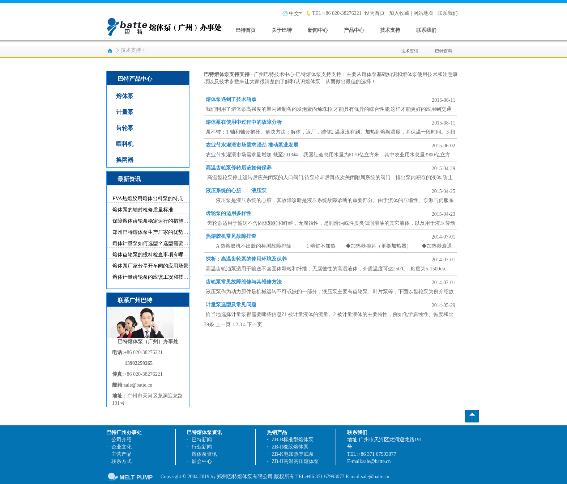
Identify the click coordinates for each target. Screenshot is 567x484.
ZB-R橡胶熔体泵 (290, 447)
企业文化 (121, 447)
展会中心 (202, 461)
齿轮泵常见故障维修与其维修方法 (244, 282)
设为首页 (374, 13)
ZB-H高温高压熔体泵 (295, 461)
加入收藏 (399, 13)
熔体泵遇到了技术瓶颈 (231, 99)
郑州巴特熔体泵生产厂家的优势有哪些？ (158, 232)
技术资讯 (409, 47)
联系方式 (121, 461)
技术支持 (390, 30)
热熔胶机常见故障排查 (231, 236)
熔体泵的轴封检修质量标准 (142, 209)
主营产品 (121, 454)
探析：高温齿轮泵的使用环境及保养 (246, 259)
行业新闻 (202, 447)
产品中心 (354, 30)
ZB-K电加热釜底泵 (293, 454)
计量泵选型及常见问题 (231, 304)
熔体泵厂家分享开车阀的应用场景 (150, 266)
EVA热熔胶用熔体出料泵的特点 (147, 198)
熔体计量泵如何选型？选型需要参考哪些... (160, 243)
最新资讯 (129, 179)
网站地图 (423, 13)
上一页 (223, 324)
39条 (209, 324)
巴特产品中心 (135, 79)
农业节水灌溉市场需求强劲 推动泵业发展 (252, 145)
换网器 (124, 160)
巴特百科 (443, 47)
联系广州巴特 (135, 300)
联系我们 (448, 13)
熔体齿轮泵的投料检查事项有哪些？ (152, 254)
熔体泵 (124, 96)
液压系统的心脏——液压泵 (236, 190)
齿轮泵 (124, 128)
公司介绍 (121, 439)
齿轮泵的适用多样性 (228, 213)
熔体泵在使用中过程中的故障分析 (244, 122)
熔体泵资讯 (204, 454)
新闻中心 (318, 30)
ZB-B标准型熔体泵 (293, 439)
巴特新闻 (202, 439)
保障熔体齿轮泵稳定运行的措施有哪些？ (158, 221)
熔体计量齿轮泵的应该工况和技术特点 (155, 277)
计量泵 (124, 112)
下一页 (254, 324)
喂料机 (124, 144)
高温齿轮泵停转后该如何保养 (239, 168)
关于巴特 (282, 30)
